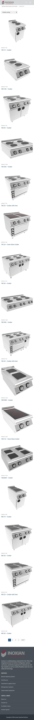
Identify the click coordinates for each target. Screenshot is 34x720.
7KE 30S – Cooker (6, 322)
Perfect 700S (4, 86)
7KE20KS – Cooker (7, 478)
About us (3, 699)
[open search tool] (26, 2)
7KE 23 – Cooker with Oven (9, 205)
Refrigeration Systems (7, 687)
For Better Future (5, 706)
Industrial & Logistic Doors (8, 683)
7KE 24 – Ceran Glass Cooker (10, 244)
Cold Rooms (4, 680)
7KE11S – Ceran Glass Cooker (10, 439)
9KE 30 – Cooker (6, 633)
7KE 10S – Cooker (6, 89)
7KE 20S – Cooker (6, 167)
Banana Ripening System (8, 676)
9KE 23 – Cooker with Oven (9, 594)
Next (23, 640)
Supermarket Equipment (7, 690)
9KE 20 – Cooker (6, 555)
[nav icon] (30, 2)
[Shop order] (9, 12)
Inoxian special (5, 709)
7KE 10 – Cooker (6, 50)
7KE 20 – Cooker (6, 128)
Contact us (4, 702)
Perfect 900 (4, 514)
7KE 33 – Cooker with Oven (9, 361)
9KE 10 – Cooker (6, 517)
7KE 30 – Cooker (6, 283)
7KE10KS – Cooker (7, 400)
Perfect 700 (4, 47)
